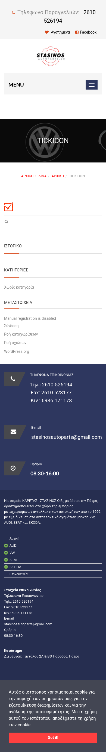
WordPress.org (16, 351)
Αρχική (58, 176)
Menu (16, 85)
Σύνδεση (11, 326)
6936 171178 (56, 400)
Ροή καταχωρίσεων (21, 334)
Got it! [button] (53, 737)
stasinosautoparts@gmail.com (66, 437)
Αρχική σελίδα (33, 176)
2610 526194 (57, 384)
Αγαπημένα (57, 32)
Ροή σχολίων (15, 343)
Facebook (85, 32)
